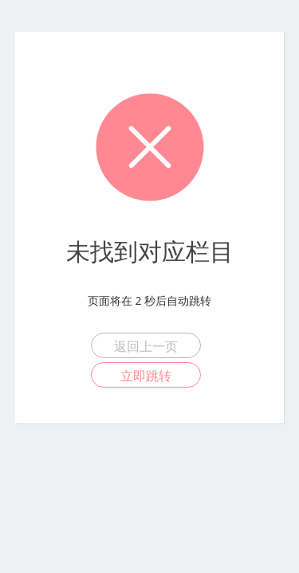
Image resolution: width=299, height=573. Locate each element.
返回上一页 (146, 346)
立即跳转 (145, 375)
